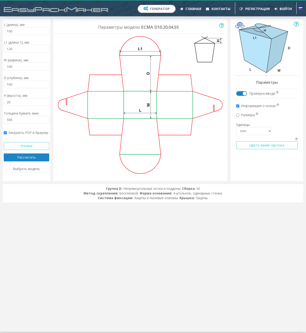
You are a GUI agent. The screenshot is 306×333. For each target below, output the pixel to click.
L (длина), (14, 24)
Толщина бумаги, (21, 113)
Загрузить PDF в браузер (26, 132)
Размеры (247, 115)
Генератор (157, 9)
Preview (26, 146)
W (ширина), (16, 60)
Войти (283, 9)
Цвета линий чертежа (266, 145)
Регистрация (255, 9)
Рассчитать (26, 157)
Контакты (218, 9)
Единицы (243, 124)
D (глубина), (16, 78)
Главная (190, 9)
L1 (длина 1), (16, 42)
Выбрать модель (26, 168)
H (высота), (15, 95)
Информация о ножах (257, 106)
